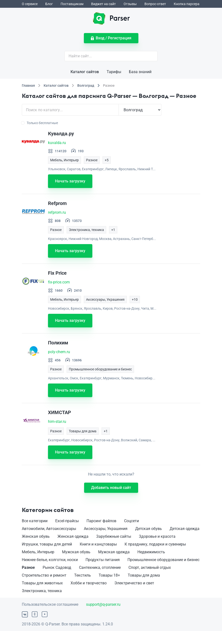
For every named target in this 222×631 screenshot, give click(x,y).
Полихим (58, 343)
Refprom (57, 203)
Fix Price (57, 273)
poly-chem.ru (59, 352)
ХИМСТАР (59, 412)
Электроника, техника (42, 590)
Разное (28, 567)
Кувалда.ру (61, 133)
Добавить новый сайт (111, 487)
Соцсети (131, 521)
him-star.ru (57, 421)
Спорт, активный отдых (149, 567)
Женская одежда (72, 536)
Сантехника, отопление (100, 567)
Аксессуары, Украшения (105, 528)
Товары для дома (144, 575)
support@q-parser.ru (103, 604)
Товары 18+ (109, 575)
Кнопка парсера (186, 4)
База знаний (140, 71)
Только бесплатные (40, 123)
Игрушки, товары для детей (47, 544)
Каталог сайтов (85, 71)
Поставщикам (72, 4)
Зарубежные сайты (113, 536)
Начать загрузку (70, 181)
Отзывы (130, 4)
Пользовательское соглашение (50, 604)
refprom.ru (57, 212)
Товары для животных (42, 583)
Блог (49, 4)
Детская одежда (184, 528)
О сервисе (30, 4)
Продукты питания (103, 559)
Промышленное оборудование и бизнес (163, 559)
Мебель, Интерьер (38, 552)
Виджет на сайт (103, 4)
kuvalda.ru (57, 142)
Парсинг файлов (101, 521)
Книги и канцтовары (98, 544)
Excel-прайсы (67, 521)
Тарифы (114, 71)
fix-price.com (59, 282)
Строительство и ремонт (44, 575)
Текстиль (82, 575)
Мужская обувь (76, 552)
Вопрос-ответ (155, 4)
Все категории (35, 521)
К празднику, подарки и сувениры (155, 544)
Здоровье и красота (157, 536)
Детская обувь (148, 528)
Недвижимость (151, 552)
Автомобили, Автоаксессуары (49, 528)
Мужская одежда (114, 552)
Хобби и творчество (89, 583)
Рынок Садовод (57, 567)
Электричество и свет (134, 583)
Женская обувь (36, 536)
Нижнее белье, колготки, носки (50, 559)
